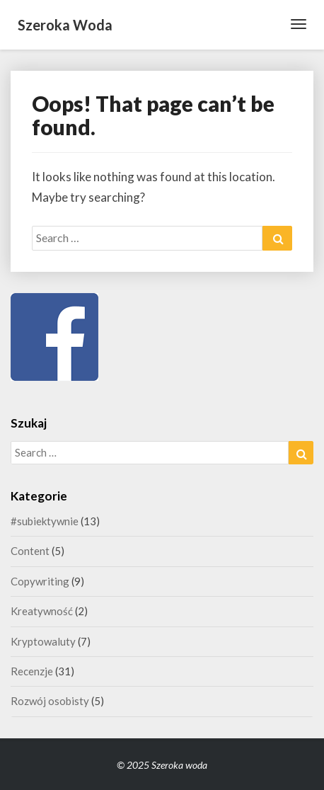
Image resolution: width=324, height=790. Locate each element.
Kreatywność (42, 611)
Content (30, 550)
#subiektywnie (45, 521)
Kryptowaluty (43, 641)
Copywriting (40, 581)
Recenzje (32, 671)
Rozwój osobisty (50, 700)
